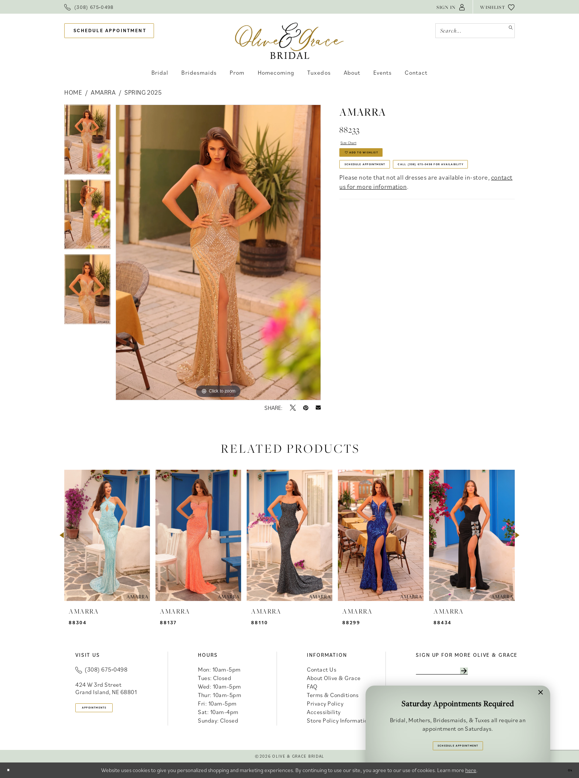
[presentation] (107, 535)
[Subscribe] (501, 673)
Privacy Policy (325, 703)
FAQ (312, 686)
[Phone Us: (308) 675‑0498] (89, 7)
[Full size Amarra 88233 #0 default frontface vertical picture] (218, 252)
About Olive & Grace (334, 678)
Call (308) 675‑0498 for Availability (406, 203)
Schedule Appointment (384, 182)
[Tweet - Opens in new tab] (293, 408)
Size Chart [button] (355, 145)
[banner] (289, 40)
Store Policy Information (339, 720)
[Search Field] (475, 30)
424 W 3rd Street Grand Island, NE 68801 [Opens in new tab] (106, 688)
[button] (451, 7)
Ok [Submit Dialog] (566, 770)
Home (73, 92)
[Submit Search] (507, 30)
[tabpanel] (87, 142)
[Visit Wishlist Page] (497, 7)
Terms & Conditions (333, 695)
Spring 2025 (143, 92)
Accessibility (324, 712)
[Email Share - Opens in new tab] (318, 407)
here (470, 770)
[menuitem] (89, 7)
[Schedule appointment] (109, 30)
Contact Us (321, 669)
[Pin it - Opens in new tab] (305, 408)
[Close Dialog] (11, 770)
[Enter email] (462, 673)
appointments (109, 710)
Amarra (103, 92)
